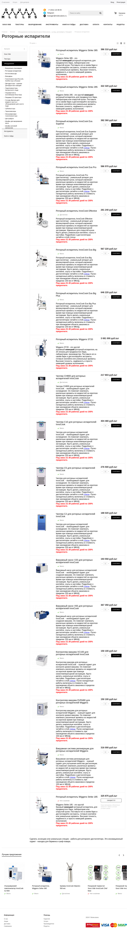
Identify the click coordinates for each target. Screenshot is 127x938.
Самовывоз (8, 926)
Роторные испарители (13, 71)
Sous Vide (6, 24)
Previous (119, 855)
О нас (6, 919)
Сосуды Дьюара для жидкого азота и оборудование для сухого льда (14, 103)
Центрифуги (9, 118)
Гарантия (47, 919)
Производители (49, 924)
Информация (9, 915)
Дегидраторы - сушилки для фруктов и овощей (13, 84)
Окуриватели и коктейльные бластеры (13, 94)
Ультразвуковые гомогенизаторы (11, 115)
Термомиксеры (10, 111)
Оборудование (35, 24)
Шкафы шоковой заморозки (11, 127)
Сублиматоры (10, 108)
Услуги (46, 921)
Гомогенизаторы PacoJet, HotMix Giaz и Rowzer (14, 80)
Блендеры (8, 76)
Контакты (108, 24)
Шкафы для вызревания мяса (13, 122)
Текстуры (19, 24)
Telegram (50, 13)
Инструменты (52, 24)
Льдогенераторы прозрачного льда (11, 89)
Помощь (47, 915)
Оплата (96, 24)
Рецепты (121, 24)
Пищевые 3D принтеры (13, 97)
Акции (6, 921)
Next (123, 855)
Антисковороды (11, 73)
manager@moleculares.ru (57, 16)
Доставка (84, 24)
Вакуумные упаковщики (13, 68)
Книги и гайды (68, 24)
